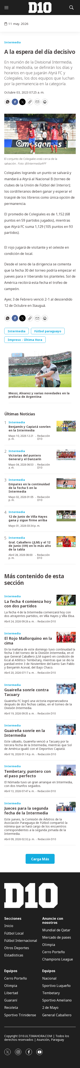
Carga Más (40, 859)
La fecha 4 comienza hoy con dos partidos (27, 604)
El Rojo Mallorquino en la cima (28, 641)
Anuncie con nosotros (52, 921)
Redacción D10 (43, 437)
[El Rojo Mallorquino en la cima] (66, 637)
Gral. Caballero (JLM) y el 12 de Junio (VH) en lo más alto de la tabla (30, 546)
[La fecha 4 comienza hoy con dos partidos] (66, 600)
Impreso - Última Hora (25, 340)
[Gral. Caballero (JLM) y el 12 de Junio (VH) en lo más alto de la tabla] (66, 541)
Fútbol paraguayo (47, 331)
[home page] (40, 7)
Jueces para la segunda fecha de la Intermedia (26, 810)
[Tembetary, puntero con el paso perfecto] (66, 770)
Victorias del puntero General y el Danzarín (25, 457)
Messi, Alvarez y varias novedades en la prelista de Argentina (39, 395)
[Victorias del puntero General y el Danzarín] (66, 454)
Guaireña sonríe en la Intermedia (24, 733)
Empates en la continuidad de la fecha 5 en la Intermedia (29, 487)
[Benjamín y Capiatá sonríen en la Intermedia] (66, 426)
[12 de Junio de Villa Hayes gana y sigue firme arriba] (66, 515)
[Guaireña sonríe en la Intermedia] (66, 729)
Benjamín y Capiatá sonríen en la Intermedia (30, 428)
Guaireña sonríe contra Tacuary (26, 692)
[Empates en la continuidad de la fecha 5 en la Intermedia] (66, 483)
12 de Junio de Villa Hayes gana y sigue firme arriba (28, 518)
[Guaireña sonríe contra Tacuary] (66, 688)
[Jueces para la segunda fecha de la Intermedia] (66, 807)
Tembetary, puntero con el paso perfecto (27, 774)
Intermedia (12, 42)
